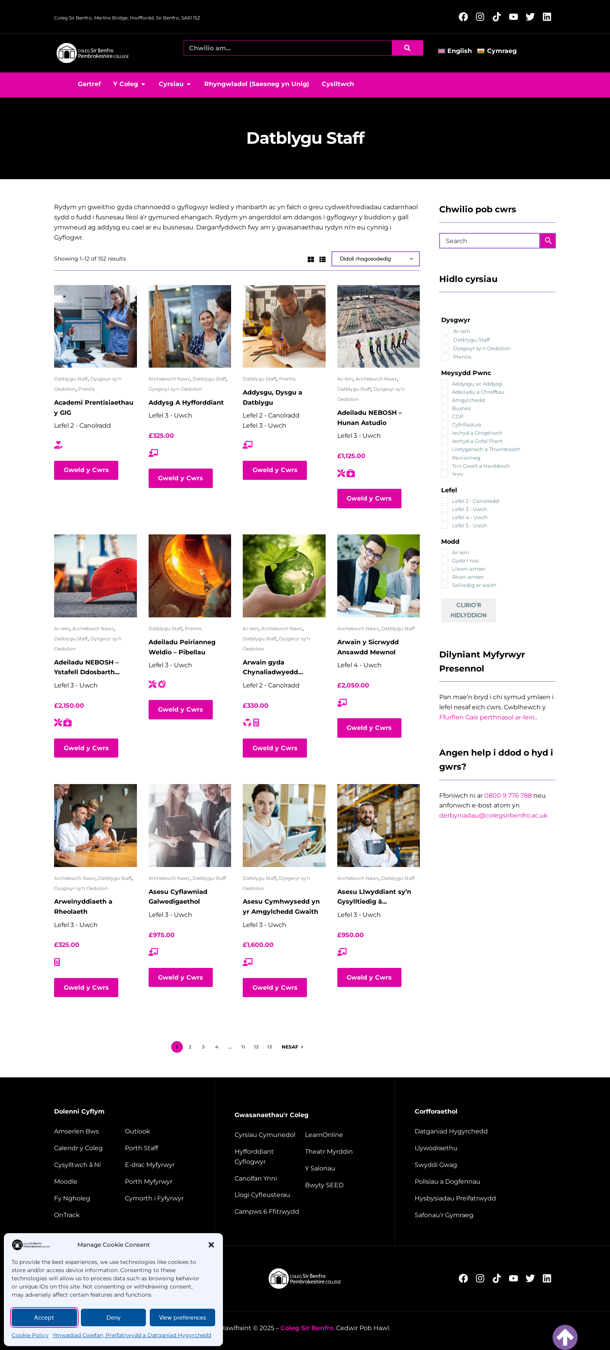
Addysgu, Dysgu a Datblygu (272, 397)
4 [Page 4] (216, 1047)
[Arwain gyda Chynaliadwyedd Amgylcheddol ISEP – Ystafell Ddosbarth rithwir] (284, 575)
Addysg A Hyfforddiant (186, 402)
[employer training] (269, 1157)
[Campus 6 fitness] (269, 1212)
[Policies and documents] (484, 1182)
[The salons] (340, 1168)
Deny (114, 1317)
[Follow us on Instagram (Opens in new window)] (482, 16)
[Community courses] (269, 1135)
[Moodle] (88, 1182)
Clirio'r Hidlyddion (468, 610)
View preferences (182, 1317)
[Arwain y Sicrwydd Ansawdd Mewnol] (378, 575)
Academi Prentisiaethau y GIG (93, 407)
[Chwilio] (407, 48)
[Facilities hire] (269, 1195)
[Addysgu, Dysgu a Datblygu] (284, 326)
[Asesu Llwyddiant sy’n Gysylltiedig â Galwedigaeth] (378, 825)
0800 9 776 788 (508, 795)
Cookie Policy (30, 1335)
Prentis (86, 389)
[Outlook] (160, 1131)
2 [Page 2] (190, 1047)
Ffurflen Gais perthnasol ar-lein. (487, 717)
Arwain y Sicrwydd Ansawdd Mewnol (368, 647)
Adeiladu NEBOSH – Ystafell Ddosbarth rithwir (86, 668)
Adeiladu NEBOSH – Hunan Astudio (369, 418)
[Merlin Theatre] (340, 1152)
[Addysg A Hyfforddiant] (190, 326)
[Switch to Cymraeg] (499, 51)
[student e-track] (160, 1165)
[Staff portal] (160, 1148)
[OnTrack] (88, 1215)
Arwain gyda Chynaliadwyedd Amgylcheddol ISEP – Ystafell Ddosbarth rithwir (277, 668)
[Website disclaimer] (484, 1198)
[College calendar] (88, 1148)
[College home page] (93, 53)
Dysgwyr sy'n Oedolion (175, 389)
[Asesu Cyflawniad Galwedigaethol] (190, 825)
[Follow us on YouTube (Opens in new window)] (515, 16)
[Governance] (484, 1148)
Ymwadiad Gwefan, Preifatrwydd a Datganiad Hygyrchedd (132, 1335)
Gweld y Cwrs (86, 470)
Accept (44, 1317)
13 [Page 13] (269, 1047)
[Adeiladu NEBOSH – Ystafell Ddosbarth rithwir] (95, 575)
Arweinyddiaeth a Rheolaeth (83, 906)
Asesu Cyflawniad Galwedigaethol (178, 897)
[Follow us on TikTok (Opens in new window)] (499, 16)
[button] (211, 1245)
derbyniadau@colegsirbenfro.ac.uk (493, 815)
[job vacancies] (484, 1165)
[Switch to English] (457, 51)
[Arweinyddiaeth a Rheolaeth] (95, 825)
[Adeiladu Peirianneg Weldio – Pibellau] (190, 575)
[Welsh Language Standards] (484, 1215)
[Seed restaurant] (340, 1185)
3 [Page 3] (203, 1047)
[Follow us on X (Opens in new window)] (532, 16)
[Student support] (160, 1198)
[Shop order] (375, 258)
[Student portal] (160, 1182)
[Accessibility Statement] (484, 1131)
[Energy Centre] (269, 1179)
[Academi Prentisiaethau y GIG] (95, 326)
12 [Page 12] (256, 1047)
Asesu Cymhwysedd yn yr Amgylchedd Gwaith (281, 906)
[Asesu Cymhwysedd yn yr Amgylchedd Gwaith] (284, 825)
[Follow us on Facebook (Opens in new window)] (465, 16)
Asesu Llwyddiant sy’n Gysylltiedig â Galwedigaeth (374, 897)
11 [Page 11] (243, 1047)
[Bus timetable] (88, 1131)
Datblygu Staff (71, 379)
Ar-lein (345, 379)
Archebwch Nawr (169, 379)
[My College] (88, 1198)
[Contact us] (88, 1165)
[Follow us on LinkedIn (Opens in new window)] (549, 16)
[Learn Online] (340, 1135)
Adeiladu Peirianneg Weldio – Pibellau (182, 647)
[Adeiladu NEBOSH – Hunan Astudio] (378, 326)
